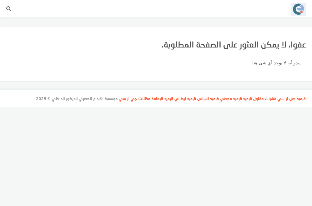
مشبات (270, 98)
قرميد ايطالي (185, 98)
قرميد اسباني (208, 98)
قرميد (301, 98)
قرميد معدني (231, 98)
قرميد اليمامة (162, 98)
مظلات (144, 98)
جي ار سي (286, 98)
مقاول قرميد (253, 98)
